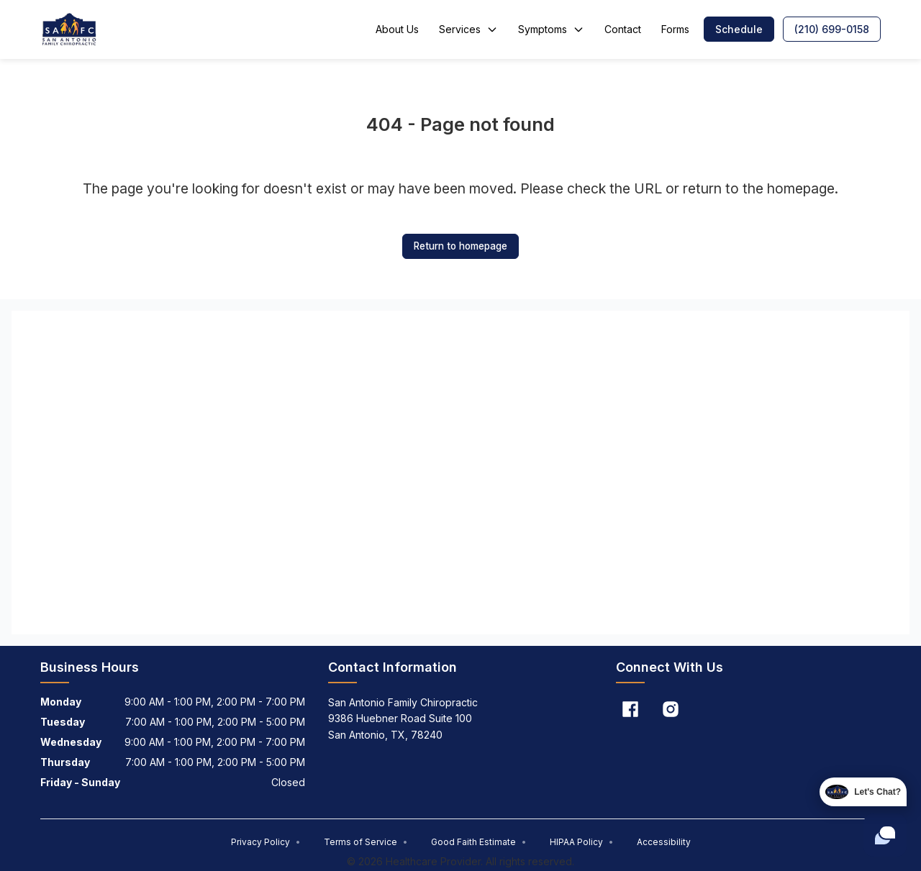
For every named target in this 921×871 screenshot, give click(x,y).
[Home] (69, 29)
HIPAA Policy (582, 841)
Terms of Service (366, 841)
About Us (397, 29)
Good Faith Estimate (479, 841)
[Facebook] (630, 709)
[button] (739, 29)
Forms (675, 29)
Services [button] (468, 29)
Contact (622, 29)
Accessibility (664, 841)
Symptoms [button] (551, 29)
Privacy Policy (266, 841)
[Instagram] (670, 709)
